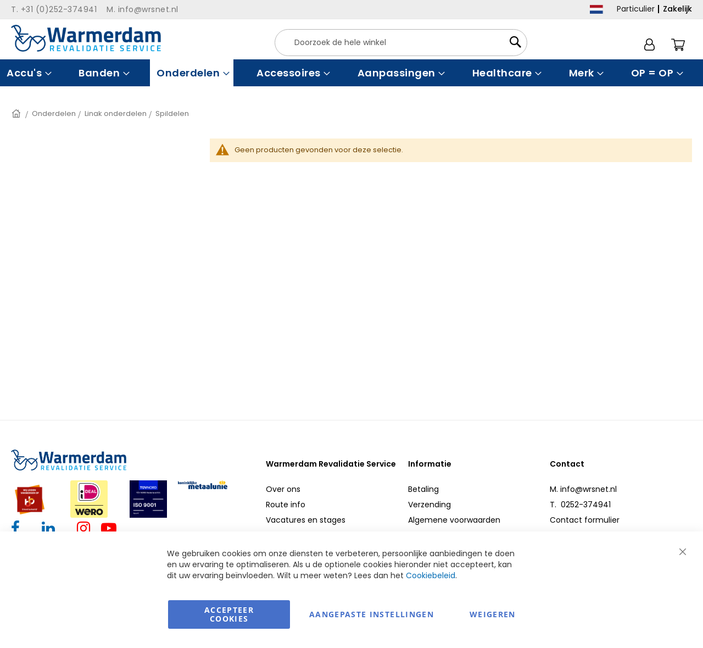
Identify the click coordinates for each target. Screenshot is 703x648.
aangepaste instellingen (371, 614)
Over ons (283, 489)
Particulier (636, 8)
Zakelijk (677, 8)
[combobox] (401, 42)
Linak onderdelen (116, 113)
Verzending (429, 504)
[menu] (351, 72)
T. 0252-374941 (580, 504)
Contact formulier (585, 519)
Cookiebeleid (430, 575)
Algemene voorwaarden (454, 519)
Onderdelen (54, 113)
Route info (285, 504)
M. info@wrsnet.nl (583, 489)
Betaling (423, 489)
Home (17, 113)
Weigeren (493, 614)
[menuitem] (27, 72)
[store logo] (86, 38)
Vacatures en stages (305, 519)
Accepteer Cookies (229, 614)
